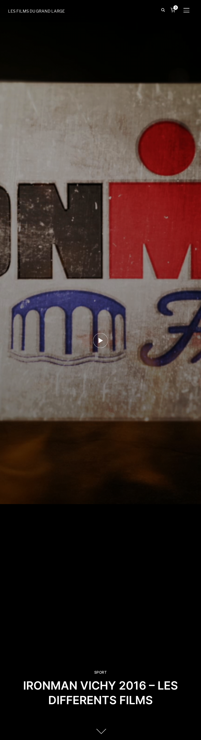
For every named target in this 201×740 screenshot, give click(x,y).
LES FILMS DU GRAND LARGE (36, 11)
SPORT (100, 672)
